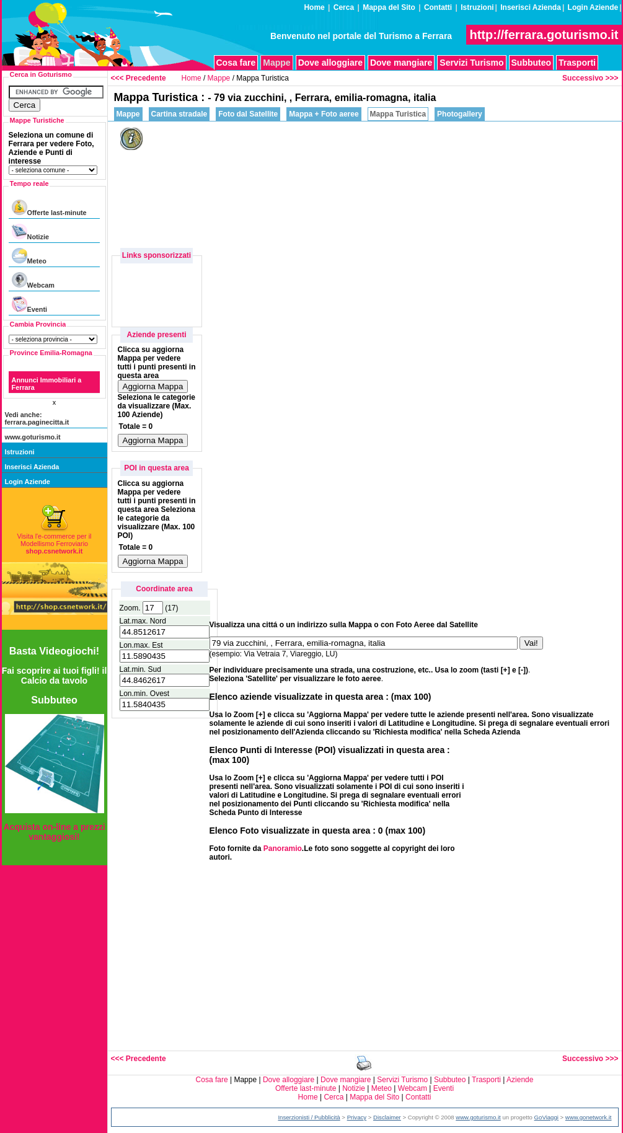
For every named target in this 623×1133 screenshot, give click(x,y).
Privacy (356, 1117)
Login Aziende (593, 7)
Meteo (29, 256)
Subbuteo (531, 63)
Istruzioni (477, 7)
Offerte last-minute (49, 208)
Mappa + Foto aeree (323, 114)
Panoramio (282, 848)
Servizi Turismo (471, 63)
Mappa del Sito (389, 7)
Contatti (438, 7)
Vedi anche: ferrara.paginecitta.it (37, 418)
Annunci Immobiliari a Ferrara (47, 383)
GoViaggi (546, 1117)
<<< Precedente (138, 78)
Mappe (219, 78)
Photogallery (459, 114)
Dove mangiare (401, 63)
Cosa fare (236, 63)
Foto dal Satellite (248, 114)
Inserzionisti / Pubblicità (309, 1117)
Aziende (519, 1079)
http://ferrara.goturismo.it (543, 35)
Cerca (344, 7)
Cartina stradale (179, 114)
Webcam (33, 280)
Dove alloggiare (330, 63)
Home (314, 7)
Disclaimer (387, 1117)
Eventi (29, 304)
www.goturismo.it (33, 437)
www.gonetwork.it (588, 1117)
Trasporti (577, 63)
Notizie (30, 232)
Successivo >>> (590, 78)
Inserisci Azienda (530, 7)
